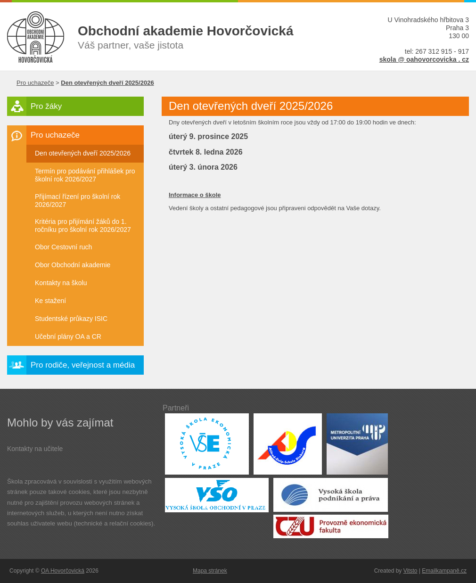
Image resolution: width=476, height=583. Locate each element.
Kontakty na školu (61, 283)
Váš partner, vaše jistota (207, 36)
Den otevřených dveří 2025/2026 (83, 153)
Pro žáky (46, 106)
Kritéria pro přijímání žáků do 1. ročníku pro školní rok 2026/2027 (83, 225)
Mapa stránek (210, 570)
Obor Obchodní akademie (72, 265)
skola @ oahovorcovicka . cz (424, 59)
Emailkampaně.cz (444, 570)
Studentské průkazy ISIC (71, 318)
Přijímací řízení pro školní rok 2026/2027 (77, 200)
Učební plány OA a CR (68, 336)
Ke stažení (50, 300)
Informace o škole (195, 194)
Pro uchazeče (35, 82)
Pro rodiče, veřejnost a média (83, 365)
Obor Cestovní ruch (63, 247)
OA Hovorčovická (62, 570)
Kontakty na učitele (35, 448)
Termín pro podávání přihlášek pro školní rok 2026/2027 (85, 175)
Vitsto (410, 570)
